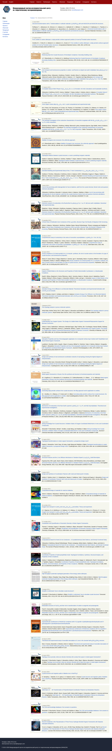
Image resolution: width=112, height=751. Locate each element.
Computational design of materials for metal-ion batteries (57, 490)
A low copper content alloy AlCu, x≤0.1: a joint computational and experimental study (66, 104)
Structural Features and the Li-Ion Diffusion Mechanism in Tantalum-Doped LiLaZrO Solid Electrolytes (71, 457)
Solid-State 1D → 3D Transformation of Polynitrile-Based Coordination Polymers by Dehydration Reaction (70, 690)
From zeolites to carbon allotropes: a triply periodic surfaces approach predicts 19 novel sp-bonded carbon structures (64, 39)
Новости (38, 2)
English (11, 2)
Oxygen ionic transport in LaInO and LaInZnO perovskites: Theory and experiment (67, 507)
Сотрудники (86, 2)
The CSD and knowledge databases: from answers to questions (59, 707)
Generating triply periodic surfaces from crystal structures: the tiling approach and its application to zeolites (71, 390)
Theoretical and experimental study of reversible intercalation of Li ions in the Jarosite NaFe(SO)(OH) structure (73, 640)
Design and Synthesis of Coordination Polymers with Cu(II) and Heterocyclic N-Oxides (65, 474)
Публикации (46, 2)
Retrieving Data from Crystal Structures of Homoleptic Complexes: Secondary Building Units (67, 55)
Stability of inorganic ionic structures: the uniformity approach (58, 140)
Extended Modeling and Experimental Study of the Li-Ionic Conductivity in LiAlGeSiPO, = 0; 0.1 (73, 170)
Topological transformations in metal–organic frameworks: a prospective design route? (65, 441)
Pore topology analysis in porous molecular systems (56, 307)
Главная (32, 2)
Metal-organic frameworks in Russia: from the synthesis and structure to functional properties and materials (71, 374)
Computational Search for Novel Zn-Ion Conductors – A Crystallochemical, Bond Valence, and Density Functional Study (74, 539)
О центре (77, 2)
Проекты (54, 2)
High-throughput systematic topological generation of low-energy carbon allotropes (64, 573)
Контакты (93, 2)
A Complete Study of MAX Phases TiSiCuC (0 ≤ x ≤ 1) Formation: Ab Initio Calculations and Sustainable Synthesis (74, 89)
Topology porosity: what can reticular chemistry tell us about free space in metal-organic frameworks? (71, 657)
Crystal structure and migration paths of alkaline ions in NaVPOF (59, 673)
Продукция (70, 2)
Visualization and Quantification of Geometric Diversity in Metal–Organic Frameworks (65, 523)
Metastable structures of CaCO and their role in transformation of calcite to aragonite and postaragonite (70, 605)
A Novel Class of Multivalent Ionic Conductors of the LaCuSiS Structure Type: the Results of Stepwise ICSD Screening (74, 222)
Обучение (62, 2)
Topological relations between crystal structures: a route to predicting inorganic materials (66, 155)
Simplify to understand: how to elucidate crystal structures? (58, 591)
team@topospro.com (77, 10)
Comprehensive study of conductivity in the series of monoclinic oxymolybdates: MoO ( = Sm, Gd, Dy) (71, 237)
